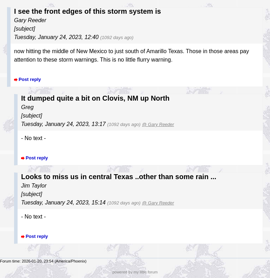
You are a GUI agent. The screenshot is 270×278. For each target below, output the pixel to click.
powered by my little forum (135, 272)
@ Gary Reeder (158, 124)
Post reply (30, 79)
